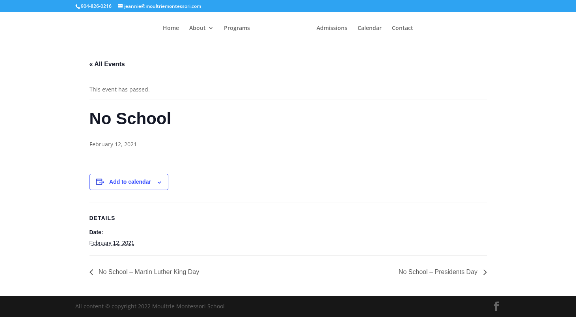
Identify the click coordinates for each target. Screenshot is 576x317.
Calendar (370, 28)
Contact (402, 28)
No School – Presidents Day (439, 272)
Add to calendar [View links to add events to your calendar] (130, 182)
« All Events (107, 64)
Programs (237, 28)
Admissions (332, 28)
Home (171, 28)
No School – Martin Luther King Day (148, 272)
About (197, 28)
